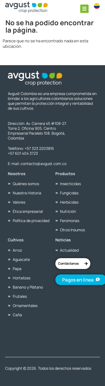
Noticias (63, 239)
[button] (84, 9)
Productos (65, 173)
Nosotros (17, 173)
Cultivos (16, 239)
